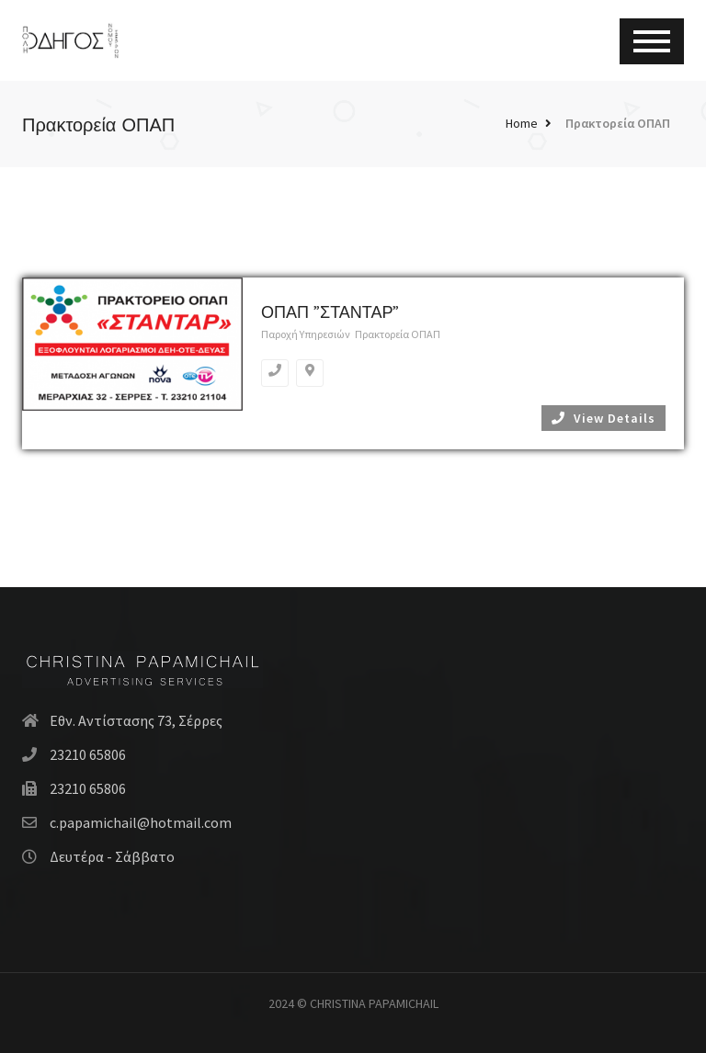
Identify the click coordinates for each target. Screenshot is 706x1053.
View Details (603, 418)
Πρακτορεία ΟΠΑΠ (617, 123)
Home (522, 123)
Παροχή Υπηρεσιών (305, 334)
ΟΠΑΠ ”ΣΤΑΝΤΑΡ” (330, 312)
